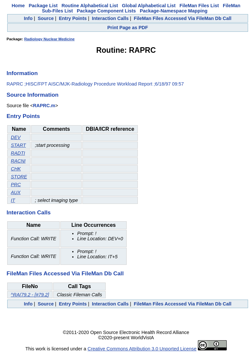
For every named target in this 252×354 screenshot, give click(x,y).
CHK (16, 168)
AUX (16, 192)
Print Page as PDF (127, 27)
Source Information (32, 94)
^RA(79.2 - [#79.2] (30, 294)
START (18, 145)
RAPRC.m (44, 105)
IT (13, 200)
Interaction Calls (110, 18)
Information (22, 73)
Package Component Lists (106, 10)
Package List (43, 5)
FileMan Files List (199, 5)
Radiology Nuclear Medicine (49, 39)
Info (28, 18)
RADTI (18, 153)
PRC (16, 184)
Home (18, 5)
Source (46, 18)
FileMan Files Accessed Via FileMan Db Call (183, 18)
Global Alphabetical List (149, 5)
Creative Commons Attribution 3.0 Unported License (142, 348)
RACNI (18, 161)
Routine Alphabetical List (89, 5)
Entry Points (73, 18)
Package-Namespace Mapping (173, 10)
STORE (19, 176)
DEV (16, 137)
